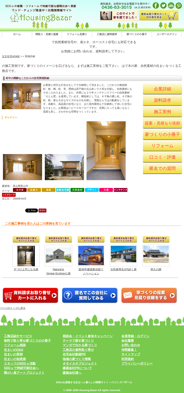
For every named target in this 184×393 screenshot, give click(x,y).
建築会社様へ (72, 372)
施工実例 (162, 111)
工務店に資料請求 (107, 34)
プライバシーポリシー (137, 363)
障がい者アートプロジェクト (24, 372)
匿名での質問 (162, 168)
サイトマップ (130, 354)
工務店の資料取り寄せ (78, 349)
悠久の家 (156, 269)
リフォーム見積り (77, 34)
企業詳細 (162, 88)
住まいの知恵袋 (15, 359)
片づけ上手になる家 (26, 269)
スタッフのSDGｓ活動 (20, 363)
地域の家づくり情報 (77, 359)
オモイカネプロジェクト (80, 363)
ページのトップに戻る (12, 308)
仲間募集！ (129, 349)
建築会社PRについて (77, 368)
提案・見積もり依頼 (162, 123)
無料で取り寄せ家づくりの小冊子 (27, 340)
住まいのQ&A (13, 349)
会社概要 (127, 340)
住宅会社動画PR (74, 354)
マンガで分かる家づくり (80, 345)
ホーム (17, 34)
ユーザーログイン (167, 34)
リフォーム (162, 145)
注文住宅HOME (11, 56)
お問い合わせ (130, 345)
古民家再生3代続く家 (123, 269)
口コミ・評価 (162, 157)
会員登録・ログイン (135, 336)
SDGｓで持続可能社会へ (21, 368)
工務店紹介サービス (18, 336)
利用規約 (127, 359)
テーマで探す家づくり (78, 340)
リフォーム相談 (15, 345)
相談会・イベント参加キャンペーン (88, 336)
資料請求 (162, 100)
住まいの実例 (13, 354)
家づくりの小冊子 (137, 34)
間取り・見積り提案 (46, 34)
